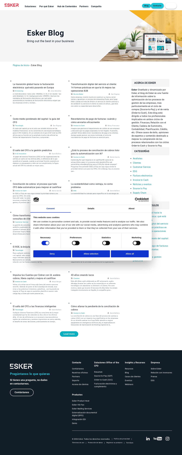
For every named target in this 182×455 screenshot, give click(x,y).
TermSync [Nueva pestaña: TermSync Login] (129, 443)
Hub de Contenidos (67, 6)
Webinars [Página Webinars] (129, 384)
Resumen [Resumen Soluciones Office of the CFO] (98, 372)
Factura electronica (142, 175)
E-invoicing (19, 91)
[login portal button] (171, 6)
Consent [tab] (50, 208)
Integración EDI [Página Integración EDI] (79, 419)
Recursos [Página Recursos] (129, 369)
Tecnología (19, 126)
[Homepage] (12, 5)
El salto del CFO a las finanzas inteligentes (34, 306)
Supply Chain (139, 193)
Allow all (130, 254)
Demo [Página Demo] (74, 423)
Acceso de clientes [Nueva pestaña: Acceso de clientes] (80, 384)
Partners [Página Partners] (76, 376)
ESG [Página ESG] (153, 380)
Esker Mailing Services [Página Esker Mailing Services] (82, 409)
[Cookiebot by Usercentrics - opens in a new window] (137, 200)
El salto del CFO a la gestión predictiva (32, 150)
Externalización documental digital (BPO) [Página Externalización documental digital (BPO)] (84, 414)
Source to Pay (140, 188)
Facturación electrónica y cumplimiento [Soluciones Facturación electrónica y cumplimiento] (105, 385)
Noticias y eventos (142, 184)
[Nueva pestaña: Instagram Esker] (167, 438)
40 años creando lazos (82, 275)
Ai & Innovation (20, 154)
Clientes (76, 278)
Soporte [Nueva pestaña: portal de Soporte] (75, 380)
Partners (83, 6)
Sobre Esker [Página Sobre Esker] (156, 369)
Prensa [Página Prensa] (154, 376)
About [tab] (132, 208)
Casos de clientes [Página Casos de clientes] (133, 376)
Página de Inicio (21, 65)
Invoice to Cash (79, 126)
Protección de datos (95, 443)
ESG (74, 191)
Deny (52, 254)
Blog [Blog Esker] (127, 373)
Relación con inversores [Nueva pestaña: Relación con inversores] (161, 373)
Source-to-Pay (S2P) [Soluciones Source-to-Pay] (103, 376)
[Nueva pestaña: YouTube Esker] (157, 438)
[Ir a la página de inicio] (21, 366)
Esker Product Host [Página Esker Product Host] (80, 401)
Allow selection (91, 254)
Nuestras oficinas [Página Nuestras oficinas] (80, 373)
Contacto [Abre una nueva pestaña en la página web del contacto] (157, 6)
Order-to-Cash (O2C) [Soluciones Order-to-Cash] (103, 380)
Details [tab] (91, 208)
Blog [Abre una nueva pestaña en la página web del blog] (146, 6)
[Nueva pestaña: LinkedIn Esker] (147, 438)
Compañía (96, 6)
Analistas (137, 158)
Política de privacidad (122, 439)
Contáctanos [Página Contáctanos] (78, 369)
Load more (69, 334)
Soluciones (30, 6)
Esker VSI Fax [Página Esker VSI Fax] (78, 405)
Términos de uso (78, 443)
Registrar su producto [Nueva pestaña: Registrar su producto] (114, 443)
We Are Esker (78, 94)
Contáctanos (22, 392)
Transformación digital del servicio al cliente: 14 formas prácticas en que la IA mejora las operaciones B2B (94, 87)
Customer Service (21, 222)
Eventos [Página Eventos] (128, 380)
